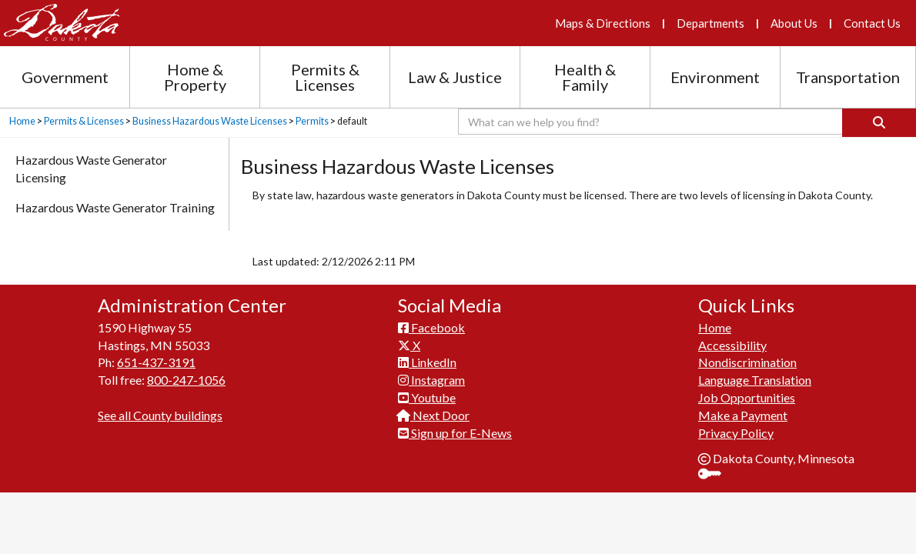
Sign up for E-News (455, 433)
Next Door (434, 415)
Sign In (715, 475)
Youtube (427, 397)
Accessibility (732, 345)
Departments (710, 23)
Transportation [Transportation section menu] (848, 77)
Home (22, 121)
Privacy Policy (736, 433)
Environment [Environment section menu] (715, 77)
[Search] (879, 122)
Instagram (431, 379)
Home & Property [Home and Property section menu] (195, 77)
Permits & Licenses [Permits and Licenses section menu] (325, 77)
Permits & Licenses (84, 121)
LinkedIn (427, 362)
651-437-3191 (156, 362)
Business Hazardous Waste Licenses (209, 121)
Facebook (431, 327)
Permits (312, 121)
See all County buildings (160, 415)
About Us (794, 23)
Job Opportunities (746, 397)
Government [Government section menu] (65, 77)
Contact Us (872, 23)
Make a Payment (742, 415)
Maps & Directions (602, 23)
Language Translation (754, 379)
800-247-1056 (186, 379)
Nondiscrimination (747, 362)
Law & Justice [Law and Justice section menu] (455, 77)
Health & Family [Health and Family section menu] (585, 77)
